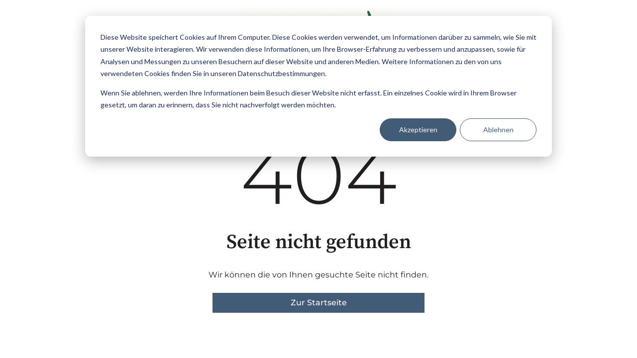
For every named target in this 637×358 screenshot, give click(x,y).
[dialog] (318, 86)
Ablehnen (498, 129)
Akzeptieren (418, 129)
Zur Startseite (319, 302)
